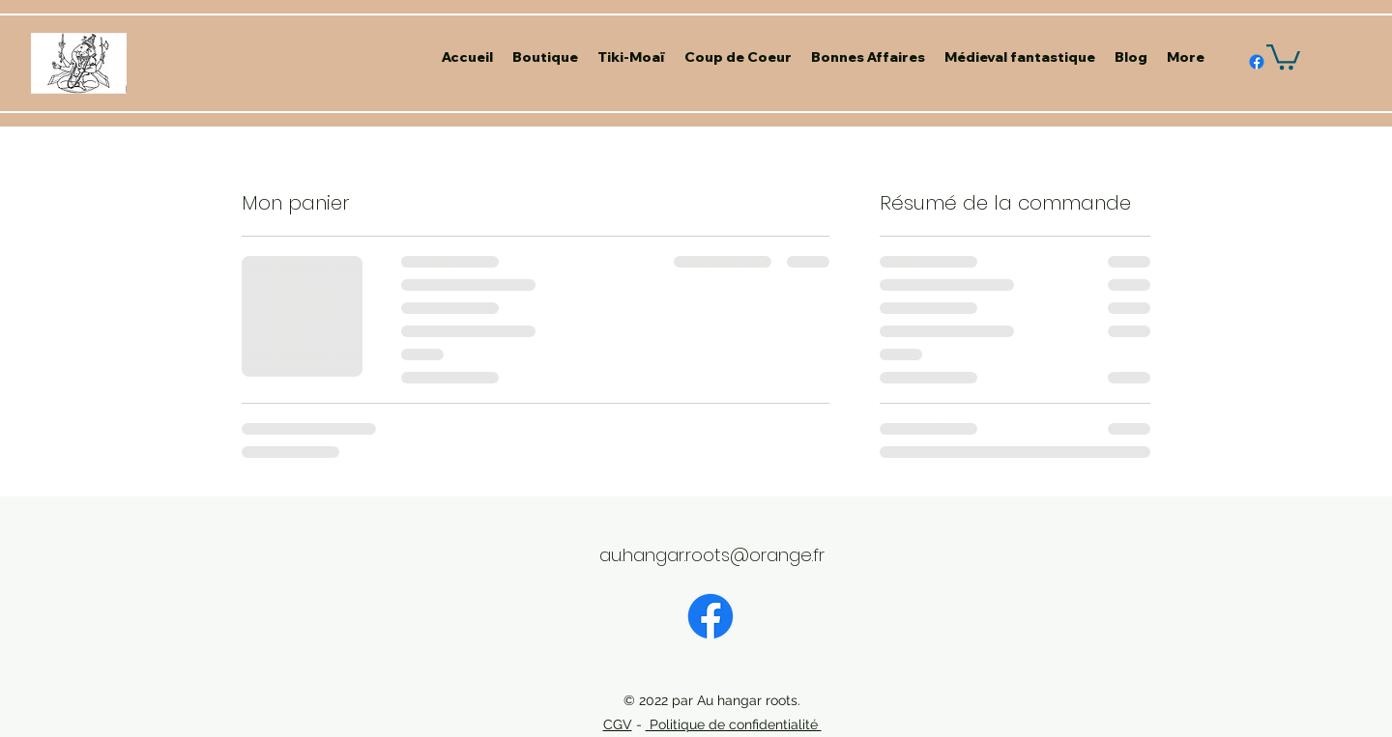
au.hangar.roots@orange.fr (712, 555)
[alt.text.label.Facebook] (1256, 61)
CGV (617, 724)
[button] (1283, 56)
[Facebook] (710, 616)
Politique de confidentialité (734, 724)
